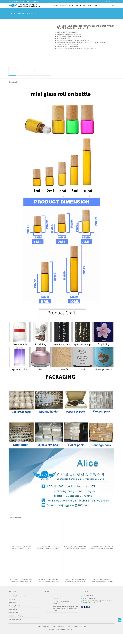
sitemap (83, 626)
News (90, 6)
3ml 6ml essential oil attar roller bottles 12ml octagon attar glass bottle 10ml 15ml (48, 547)
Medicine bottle (14, 613)
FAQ (84, 6)
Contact (97, 6)
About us (78, 6)
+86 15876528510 (32, 1)
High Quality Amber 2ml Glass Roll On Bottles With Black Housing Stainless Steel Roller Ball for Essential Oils (75, 547)
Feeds (71, 6)
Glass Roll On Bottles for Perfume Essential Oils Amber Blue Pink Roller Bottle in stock (21, 580)
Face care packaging (16, 616)
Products (63, 6)
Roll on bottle (31, 14)
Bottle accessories (15, 619)
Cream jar (12, 599)
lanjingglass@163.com (17, 1)
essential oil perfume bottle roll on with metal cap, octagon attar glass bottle (102, 547)
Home (56, 6)
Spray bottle (13, 603)
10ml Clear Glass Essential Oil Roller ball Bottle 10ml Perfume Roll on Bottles (102, 580)
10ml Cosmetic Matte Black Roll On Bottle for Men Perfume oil (75, 580)
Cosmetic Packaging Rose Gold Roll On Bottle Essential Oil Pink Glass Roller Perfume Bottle (47, 580)
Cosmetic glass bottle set (17, 596)
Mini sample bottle (15, 606)
